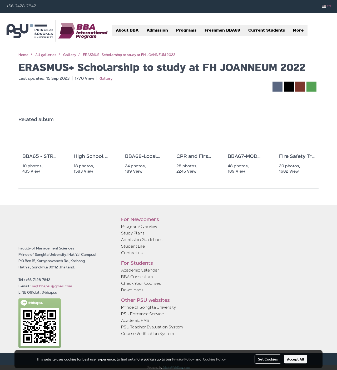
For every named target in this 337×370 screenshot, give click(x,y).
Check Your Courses (141, 283)
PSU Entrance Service (142, 314)
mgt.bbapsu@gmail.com (52, 286)
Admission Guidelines (141, 239)
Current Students (266, 30)
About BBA (127, 30)
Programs (186, 30)
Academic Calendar (140, 270)
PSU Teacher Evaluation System (152, 327)
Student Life (133, 246)
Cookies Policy (214, 359)
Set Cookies (268, 359)
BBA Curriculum (137, 276)
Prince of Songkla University (148, 307)
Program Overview (139, 226)
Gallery (106, 78)
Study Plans (133, 233)
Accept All (295, 359)
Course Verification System (147, 333)
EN (326, 6)
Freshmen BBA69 (222, 30)
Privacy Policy (183, 359)
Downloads (132, 290)
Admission (157, 30)
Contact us (132, 252)
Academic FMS (135, 320)
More (298, 30)
